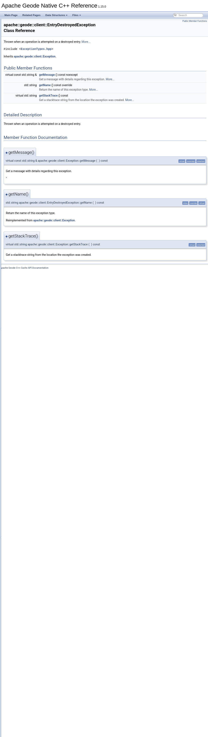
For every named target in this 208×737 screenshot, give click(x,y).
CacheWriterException (35, 223)
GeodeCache (30, 398)
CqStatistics (29, 304)
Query (26, 555)
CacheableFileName (34, 111)
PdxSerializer (30, 510)
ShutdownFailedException (37, 640)
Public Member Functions (194, 21)
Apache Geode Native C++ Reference (24, 22)
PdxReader (29, 501)
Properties (28, 546)
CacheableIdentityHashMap (38, 129)
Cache (26, 93)
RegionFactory (31, 609)
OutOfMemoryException (36, 479)
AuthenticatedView (33, 71)
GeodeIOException (33, 407)
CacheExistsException (35, 174)
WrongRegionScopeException (39, 716)
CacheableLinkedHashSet (37, 138)
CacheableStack (32, 152)
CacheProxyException (35, 201)
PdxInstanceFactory (34, 497)
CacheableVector (32, 165)
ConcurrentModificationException (41, 241)
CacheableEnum (32, 107)
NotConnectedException (36, 465)
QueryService (30, 568)
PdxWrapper (30, 519)
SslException (30, 645)
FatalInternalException (35, 376)
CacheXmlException (34, 228)
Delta (26, 326)
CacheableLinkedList (34, 143)
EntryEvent (29, 349)
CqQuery (28, 286)
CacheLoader (30, 192)
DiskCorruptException (35, 331)
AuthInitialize (30, 84)
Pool (25, 533)
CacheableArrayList (34, 98)
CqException (30, 268)
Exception (28, 362)
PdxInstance (30, 492)
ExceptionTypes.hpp (87, 45)
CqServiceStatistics (33, 300)
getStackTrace (99, 91)
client (23, 49)
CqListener (29, 282)
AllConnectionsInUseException (40, 53)
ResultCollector (31, 618)
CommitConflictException (36, 237)
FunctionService (32, 394)
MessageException (33, 447)
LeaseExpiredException (36, 438)
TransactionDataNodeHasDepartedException (47, 676)
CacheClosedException (36, 170)
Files (76, 15)
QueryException (31, 559)
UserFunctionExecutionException (41, 707)
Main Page (10, 15)
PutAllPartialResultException (38, 550)
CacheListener (31, 183)
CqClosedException (34, 259)
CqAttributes (30, 246)
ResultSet (28, 622)
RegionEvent (30, 600)
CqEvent (28, 264)
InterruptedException (34, 425)
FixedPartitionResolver (35, 385)
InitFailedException (33, 421)
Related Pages (31, 15)
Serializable (29, 636)
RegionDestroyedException (38, 591)
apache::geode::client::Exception (85, 52)
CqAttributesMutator (34, 255)
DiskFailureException (34, 335)
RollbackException (33, 627)
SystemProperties (32, 667)
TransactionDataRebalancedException (44, 680)
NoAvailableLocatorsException (39, 452)
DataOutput (29, 317)
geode (20, 44)
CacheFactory (30, 179)
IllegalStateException (34, 416)
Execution (28, 367)
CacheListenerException (36, 188)
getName (95, 80)
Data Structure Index (21, 721)
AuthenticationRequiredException (41, 80)
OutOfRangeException (35, 483)
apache (17, 40)
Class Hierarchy (18, 725)
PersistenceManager (34, 528)
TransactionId (30, 689)
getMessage (98, 70)
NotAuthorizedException (36, 461)
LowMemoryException (35, 443)
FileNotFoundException (36, 380)
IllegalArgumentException (37, 412)
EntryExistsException (34, 353)
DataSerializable (32, 322)
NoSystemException (34, 456)
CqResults (28, 295)
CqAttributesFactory (34, 250)
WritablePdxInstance (34, 712)
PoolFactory (29, 537)
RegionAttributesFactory (36, 582)
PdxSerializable (31, 506)
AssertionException (33, 62)
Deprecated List (15, 26)
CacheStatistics (31, 210)
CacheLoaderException (36, 197)
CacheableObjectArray (35, 147)
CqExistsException (33, 273)
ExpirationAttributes (33, 371)
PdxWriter (28, 524)
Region (27, 573)
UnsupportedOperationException (41, 703)
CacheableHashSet (33, 120)
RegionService (31, 613)
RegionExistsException (35, 604)
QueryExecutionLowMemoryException (43, 564)
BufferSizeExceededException (39, 89)
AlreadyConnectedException (38, 58)
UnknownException (33, 698)
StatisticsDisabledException (38, 649)
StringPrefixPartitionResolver (38, 653)
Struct (26, 658)
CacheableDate (31, 102)
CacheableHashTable (34, 125)
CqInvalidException (33, 277)
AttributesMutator (32, 67)
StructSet (28, 662)
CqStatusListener (32, 309)
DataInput (28, 313)
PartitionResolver (32, 488)
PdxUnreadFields (32, 515)
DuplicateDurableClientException (41, 340)
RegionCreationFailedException (40, 586)
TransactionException (35, 685)
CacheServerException (35, 205)
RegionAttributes (32, 577)
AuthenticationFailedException (39, 76)
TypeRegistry (30, 694)
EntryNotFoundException (36, 358)
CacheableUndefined (34, 161)
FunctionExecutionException (38, 389)
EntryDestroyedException (37, 344)
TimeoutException (33, 671)
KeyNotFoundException (36, 434)
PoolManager (30, 541)
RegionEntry (30, 595)
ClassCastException (34, 232)
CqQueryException (33, 291)
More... (136, 37)
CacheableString (32, 156)
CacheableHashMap (34, 116)
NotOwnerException (34, 470)
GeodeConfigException (35, 403)
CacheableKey (31, 134)
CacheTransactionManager (37, 214)
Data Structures (56, 15)
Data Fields (16, 730)
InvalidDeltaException (35, 429)
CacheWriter (30, 219)
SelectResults (30, 631)
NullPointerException (34, 474)
